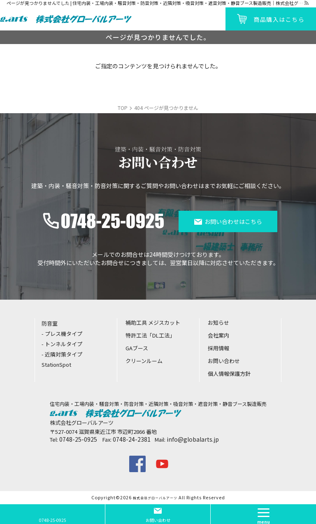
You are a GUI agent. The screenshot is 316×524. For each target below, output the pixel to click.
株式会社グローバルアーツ (155, 498)
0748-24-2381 (132, 439)
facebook (137, 464)
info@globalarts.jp (193, 439)
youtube (162, 464)
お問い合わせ (158, 520)
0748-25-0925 (78, 439)
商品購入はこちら (278, 19)
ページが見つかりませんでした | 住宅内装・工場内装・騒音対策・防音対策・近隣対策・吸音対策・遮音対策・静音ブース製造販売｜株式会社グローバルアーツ (155, 3)
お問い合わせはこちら (233, 221)
